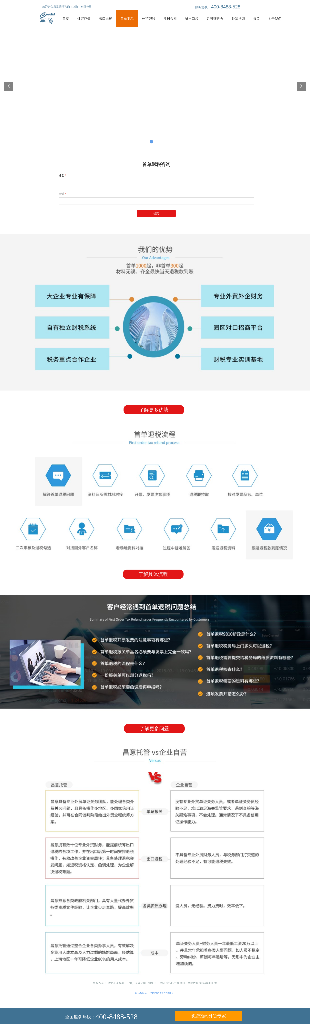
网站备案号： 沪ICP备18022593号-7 (154, 993)
